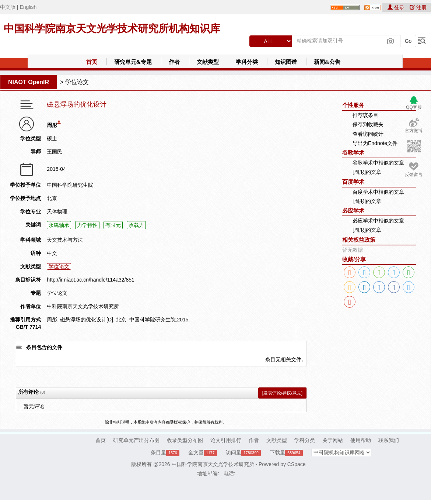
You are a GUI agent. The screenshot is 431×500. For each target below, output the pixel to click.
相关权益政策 (358, 240)
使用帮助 (360, 440)
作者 (174, 62)
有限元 (113, 225)
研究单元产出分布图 (136, 440)
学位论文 (77, 82)
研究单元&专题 (133, 62)
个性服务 (353, 105)
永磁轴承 (59, 225)
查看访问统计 (368, 134)
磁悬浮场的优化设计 (76, 104)
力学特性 (87, 225)
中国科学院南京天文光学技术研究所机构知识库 (112, 28)
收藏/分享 (354, 259)
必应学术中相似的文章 (378, 221)
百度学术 (353, 182)
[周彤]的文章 (367, 172)
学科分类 (247, 62)
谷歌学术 (353, 152)
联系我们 (388, 440)
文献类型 (208, 62)
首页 (91, 62)
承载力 (136, 225)
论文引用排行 (225, 440)
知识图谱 (286, 62)
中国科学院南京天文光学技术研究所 (213, 464)
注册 (418, 7)
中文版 (7, 7)
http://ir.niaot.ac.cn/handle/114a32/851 (90, 280)
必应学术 (353, 210)
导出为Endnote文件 (375, 143)
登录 (397, 7)
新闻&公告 (327, 62)
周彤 (52, 125)
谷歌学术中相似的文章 (378, 163)
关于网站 (332, 440)
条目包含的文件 (44, 347)
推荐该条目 (365, 115)
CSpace (296, 464)
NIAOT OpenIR (28, 82)
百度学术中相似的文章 (378, 192)
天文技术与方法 (65, 240)
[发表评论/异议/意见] (282, 393)
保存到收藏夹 (368, 124)
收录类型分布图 (185, 440)
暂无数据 (352, 250)
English (28, 7)
